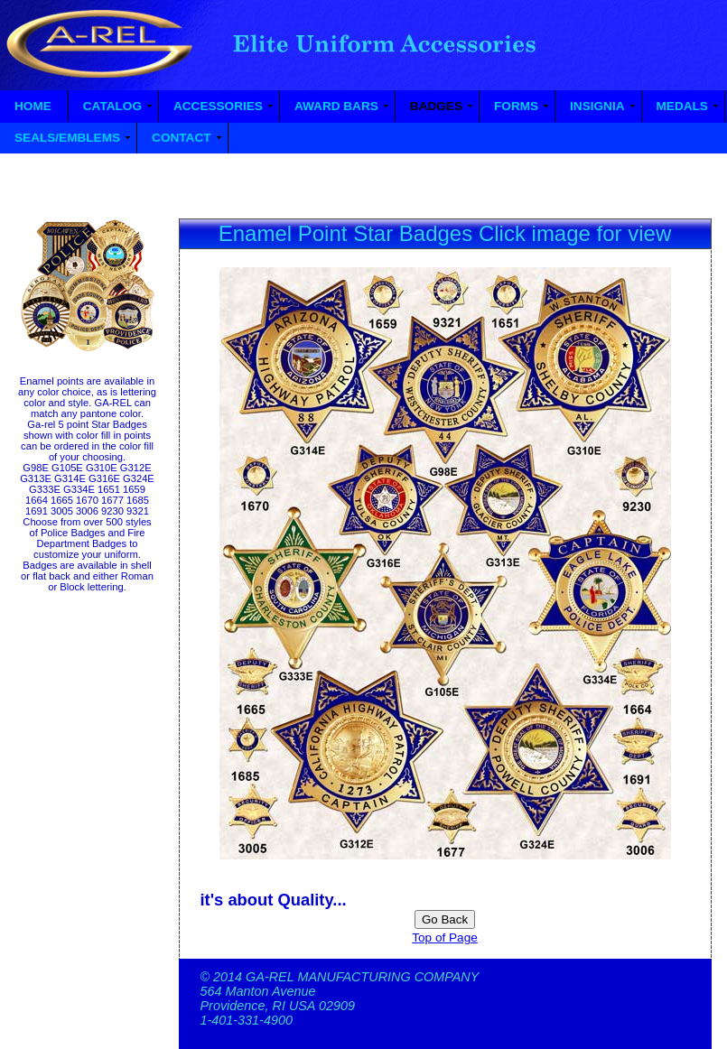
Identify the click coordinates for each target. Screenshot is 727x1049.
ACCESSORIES (218, 106)
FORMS (516, 106)
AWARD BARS (336, 106)
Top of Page (445, 937)
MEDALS (682, 106)
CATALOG (112, 106)
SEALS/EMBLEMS (67, 137)
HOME (32, 106)
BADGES (436, 106)
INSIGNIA (597, 106)
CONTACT (181, 137)
